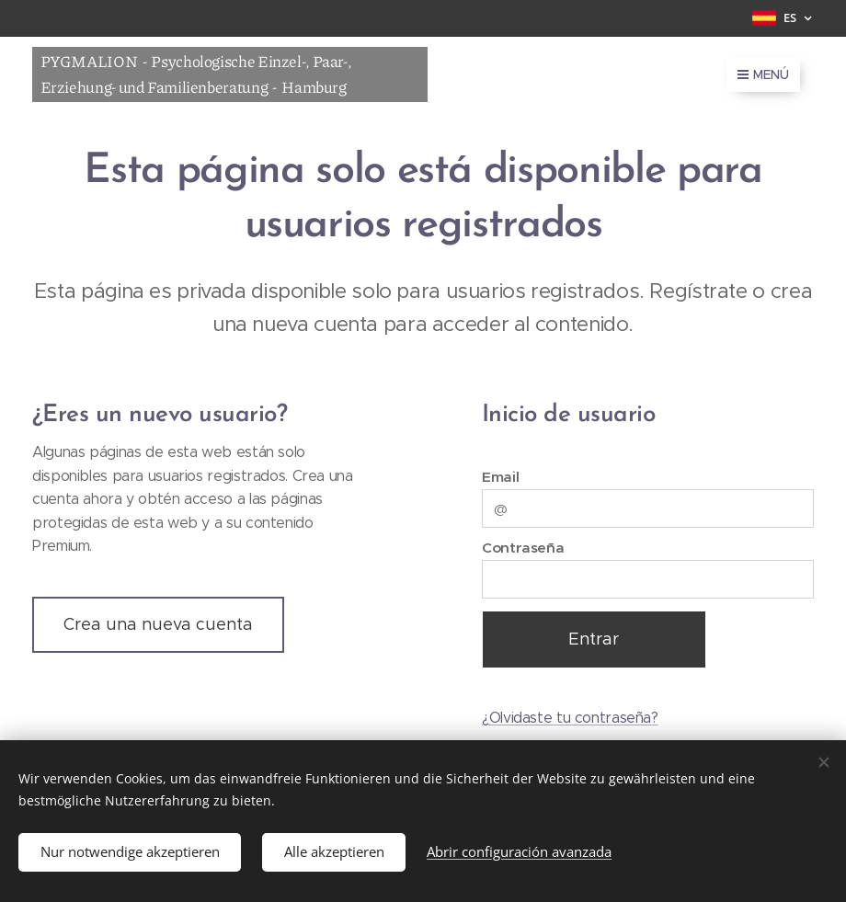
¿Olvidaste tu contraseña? (570, 717)
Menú (763, 74)
